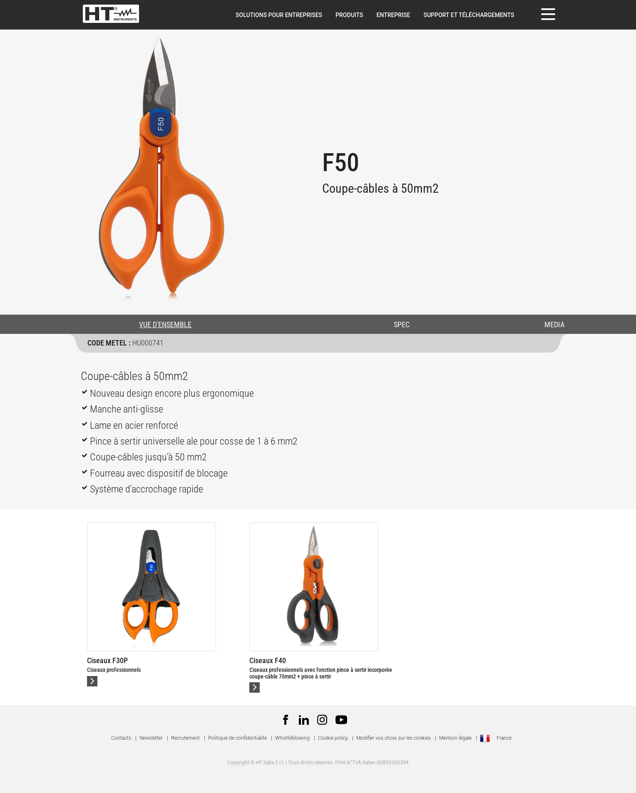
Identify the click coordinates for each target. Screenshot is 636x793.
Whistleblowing (292, 738)
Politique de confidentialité (237, 738)
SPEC (402, 324)
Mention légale (455, 738)
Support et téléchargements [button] (468, 15)
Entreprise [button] (393, 15)
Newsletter (151, 738)
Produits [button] (349, 15)
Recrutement (185, 738)
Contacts (121, 738)
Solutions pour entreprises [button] (279, 15)
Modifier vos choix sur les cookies (393, 738)
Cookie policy (333, 738)
